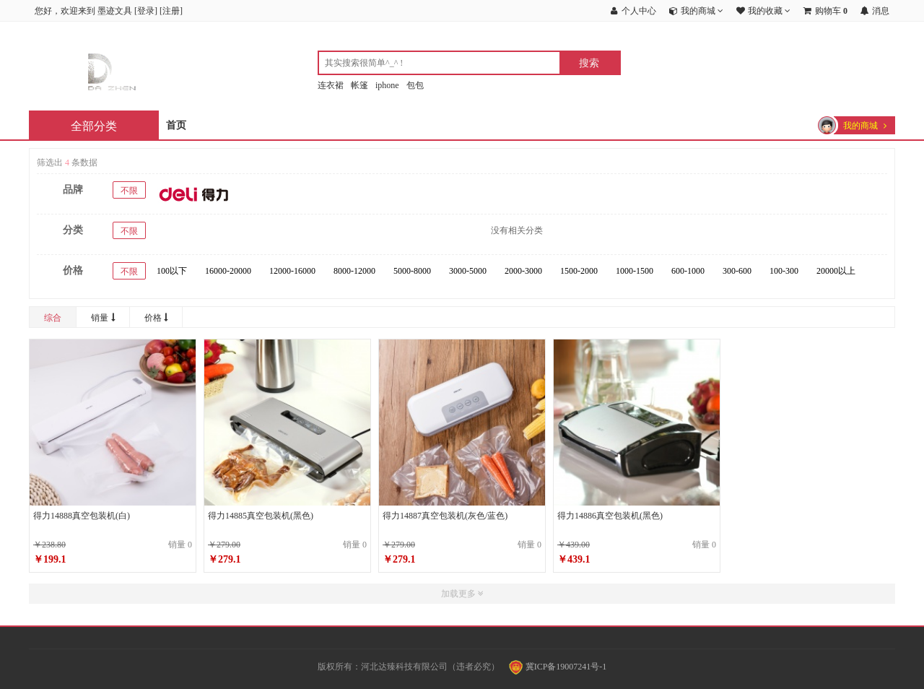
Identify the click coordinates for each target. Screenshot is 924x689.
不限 (129, 191)
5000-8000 (412, 271)
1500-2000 (579, 271)
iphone (387, 85)
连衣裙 (331, 85)
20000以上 (835, 271)
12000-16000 (292, 271)
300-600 (737, 271)
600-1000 (688, 271)
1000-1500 (634, 271)
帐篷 (359, 85)
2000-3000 (523, 271)
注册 (171, 11)
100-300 (784, 271)
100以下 (172, 271)
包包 (415, 85)
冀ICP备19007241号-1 (558, 667)
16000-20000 (228, 271)
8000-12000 (354, 271)
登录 (145, 11)
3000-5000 (468, 271)
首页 (176, 125)
